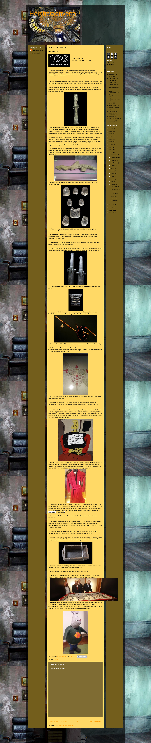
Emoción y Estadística (112, 92)
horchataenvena (37, 50)
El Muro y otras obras (115, 190)
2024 (111, 134)
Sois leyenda (115, 186)
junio (112, 171)
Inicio (78, 721)
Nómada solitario (114, 107)
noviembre (114, 157)
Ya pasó (57, 659)
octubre (113, 160)
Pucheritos (112, 116)
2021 (111, 142)
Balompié (112, 78)
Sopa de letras (113, 118)
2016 (111, 204)
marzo (113, 179)
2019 (111, 147)
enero (113, 184)
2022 (111, 139)
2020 (111, 144)
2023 (111, 136)
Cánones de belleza (112, 81)
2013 (111, 213)
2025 (111, 131)
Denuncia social (114, 87)
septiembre (114, 163)
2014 (111, 210)
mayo (113, 173)
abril (112, 176)
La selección (114, 193)
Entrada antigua (96, 721)
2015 (111, 207)
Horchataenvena (52, 13)
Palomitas (112, 111)
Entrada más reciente (57, 721)
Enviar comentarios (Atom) (65, 725)
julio (112, 168)
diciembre (114, 155)
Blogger (86, 737)
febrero (113, 181)
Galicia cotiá (114, 200)
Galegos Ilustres (114, 95)
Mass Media (112, 105)
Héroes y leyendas (114, 99)
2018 (111, 150)
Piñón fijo (112, 114)
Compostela (112, 85)
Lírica (110, 103)
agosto (113, 165)
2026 (111, 128)
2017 (111, 152)
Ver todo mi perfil (35, 53)
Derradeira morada (114, 197)
